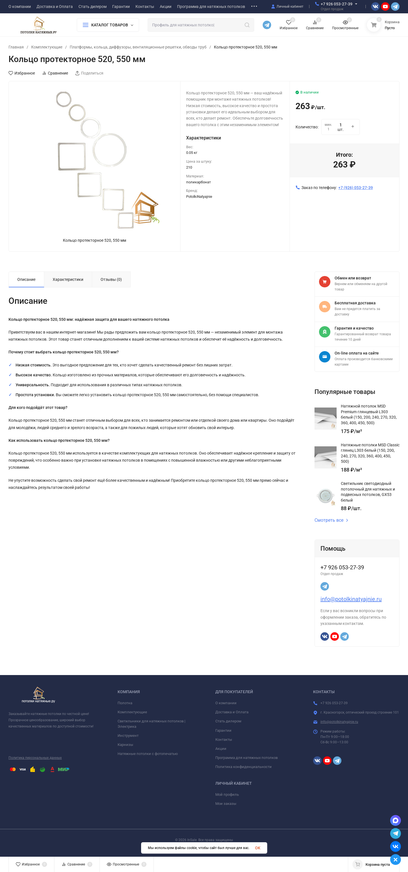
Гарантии (223, 730)
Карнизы (125, 744)
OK (257, 848)
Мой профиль (227, 794)
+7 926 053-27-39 (336, 4)
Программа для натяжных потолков (246, 758)
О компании (226, 703)
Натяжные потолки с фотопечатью (148, 754)
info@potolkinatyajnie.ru (351, 599)
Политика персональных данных (35, 758)
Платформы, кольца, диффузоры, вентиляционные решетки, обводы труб (138, 47)
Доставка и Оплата (231, 712)
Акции (220, 748)
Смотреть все (331, 520)
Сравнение (55, 73)
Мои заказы (225, 803)
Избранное (21, 73)
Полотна (125, 703)
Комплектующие (46, 47)
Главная (16, 47)
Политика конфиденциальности (243, 767)
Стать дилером (228, 721)
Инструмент (128, 735)
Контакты (223, 739)
